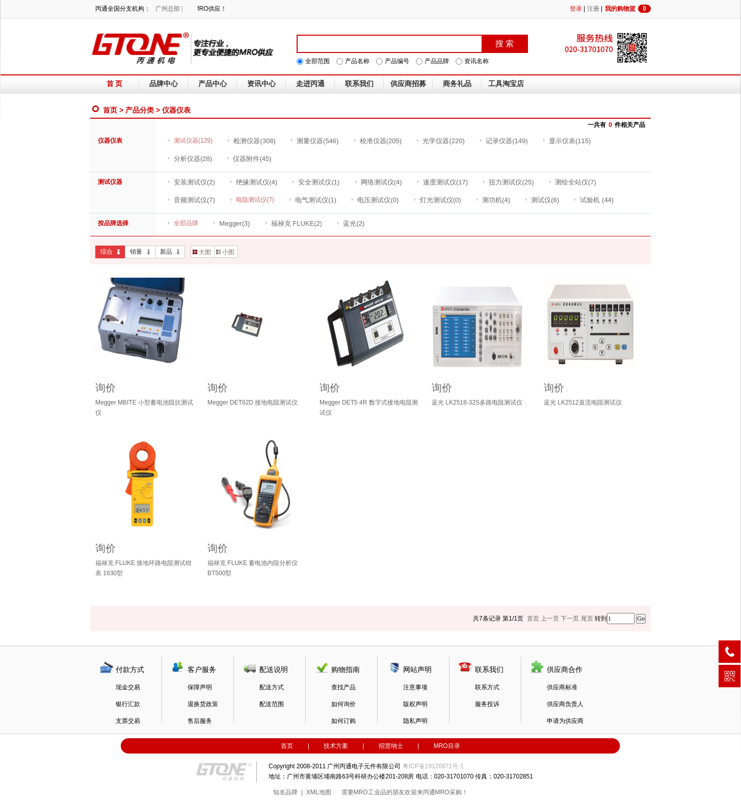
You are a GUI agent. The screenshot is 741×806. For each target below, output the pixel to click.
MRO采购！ (451, 792)
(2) (191, 182)
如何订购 (343, 720)
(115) (566, 141)
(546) (314, 141)
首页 (110, 110)
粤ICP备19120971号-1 (433, 766)
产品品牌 (437, 61)
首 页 (115, 84)
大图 (202, 252)
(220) (440, 141)
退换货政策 (203, 704)
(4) (253, 182)
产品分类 (139, 110)
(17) (442, 182)
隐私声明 (415, 720)
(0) (375, 200)
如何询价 (343, 704)
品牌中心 (163, 84)
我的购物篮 (628, 9)
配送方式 (271, 687)
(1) (315, 182)
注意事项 (415, 687)
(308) (251, 141)
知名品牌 (285, 792)
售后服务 (200, 720)
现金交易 (128, 687)
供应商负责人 (565, 704)
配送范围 (271, 704)
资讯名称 (476, 61)
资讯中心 (261, 84)
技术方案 (336, 745)
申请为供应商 (565, 720)
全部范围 (317, 61)
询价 (105, 387)
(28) (189, 159)
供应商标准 (562, 687)
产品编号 (397, 61)
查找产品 (343, 687)
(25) (508, 182)
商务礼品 (457, 84)
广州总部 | (168, 8)
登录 (576, 8)
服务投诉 (487, 704)
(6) (541, 200)
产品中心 (212, 84)
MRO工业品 (370, 792)
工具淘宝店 (506, 84)
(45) (248, 159)
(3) (231, 223)
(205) (377, 141)
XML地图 (318, 792)
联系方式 (487, 687)
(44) (593, 200)
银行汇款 (128, 704)
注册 (593, 8)
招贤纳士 (391, 745)
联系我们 (359, 84)
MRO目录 (447, 745)
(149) (503, 141)
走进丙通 (310, 84)
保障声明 (200, 687)
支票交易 (128, 720)
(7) (572, 182)
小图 (225, 252)
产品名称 (357, 61)
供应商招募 (408, 84)
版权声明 (415, 704)
